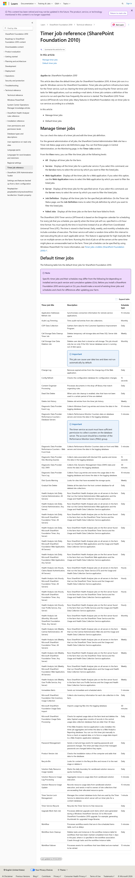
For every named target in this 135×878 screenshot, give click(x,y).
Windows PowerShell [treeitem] (15, 100)
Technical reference (84, 24)
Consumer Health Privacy (74, 876)
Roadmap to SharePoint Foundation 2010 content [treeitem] (15, 40)
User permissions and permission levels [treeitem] (16, 127)
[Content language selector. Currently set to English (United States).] (14, 870)
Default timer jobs (49, 63)
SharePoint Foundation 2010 (61, 24)
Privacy (56, 876)
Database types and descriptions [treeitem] (15, 135)
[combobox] (18, 28)
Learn (43, 24)
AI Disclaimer (7, 876)
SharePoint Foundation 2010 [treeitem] (16, 34)
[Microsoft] (5, 3)
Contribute (46, 876)
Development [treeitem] (10, 66)
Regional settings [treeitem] (14, 163)
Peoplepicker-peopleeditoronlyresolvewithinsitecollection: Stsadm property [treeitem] (20, 191)
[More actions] (128, 25)
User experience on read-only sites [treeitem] (19, 143)
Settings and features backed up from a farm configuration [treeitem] (19, 182)
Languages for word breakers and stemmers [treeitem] (19, 156)
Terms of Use (95, 876)
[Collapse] (32, 22)
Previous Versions (23, 876)
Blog (35, 876)
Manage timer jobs (50, 59)
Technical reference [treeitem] (15, 95)
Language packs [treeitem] (13, 150)
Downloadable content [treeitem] (14, 47)
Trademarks (108, 876)
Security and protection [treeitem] (14, 80)
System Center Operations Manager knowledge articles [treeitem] (18, 106)
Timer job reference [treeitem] (15, 167)
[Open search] (122, 3)
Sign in (129, 3)
